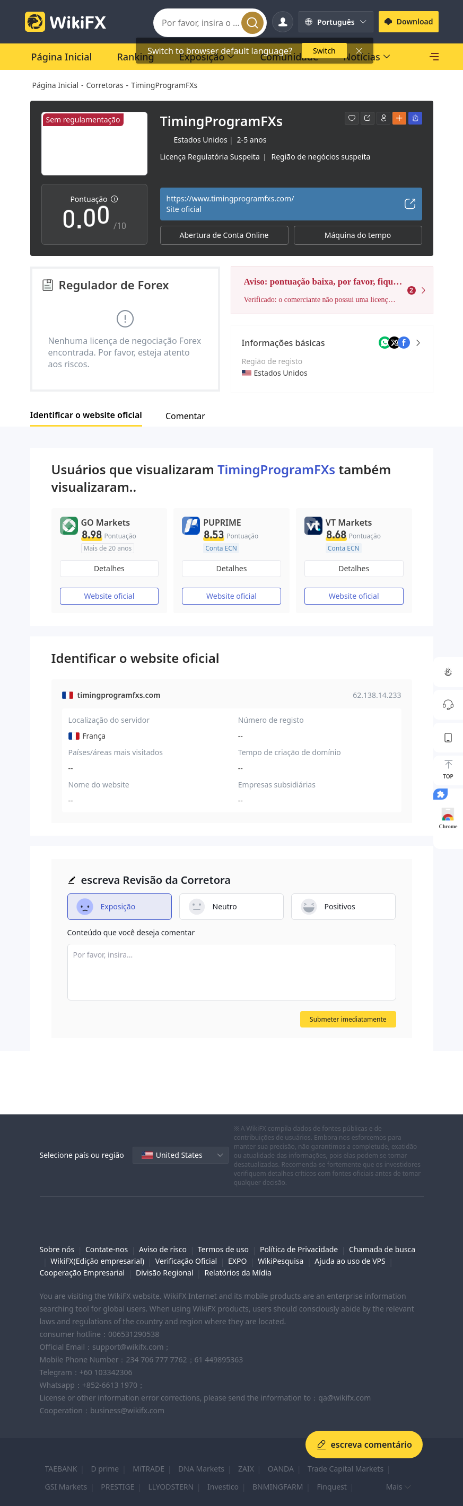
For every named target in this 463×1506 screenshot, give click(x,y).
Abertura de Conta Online (224, 235)
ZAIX (246, 1469)
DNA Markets (201, 1469)
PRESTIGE (117, 1487)
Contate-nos (106, 1249)
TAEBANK (61, 1469)
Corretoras (105, 85)
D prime (105, 1469)
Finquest (331, 1487)
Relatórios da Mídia (237, 1273)
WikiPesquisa (280, 1261)
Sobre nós (57, 1249)
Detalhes (109, 568)
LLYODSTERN (171, 1487)
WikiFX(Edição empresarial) (97, 1261)
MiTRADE (148, 1469)
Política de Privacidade (299, 1249)
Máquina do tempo (358, 235)
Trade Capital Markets (345, 1469)
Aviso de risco (163, 1249)
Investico (223, 1487)
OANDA (281, 1469)
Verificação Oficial (186, 1261)
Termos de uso (223, 1249)
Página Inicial (55, 85)
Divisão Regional (165, 1273)
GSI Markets (66, 1487)
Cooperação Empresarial (82, 1273)
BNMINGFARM (277, 1487)
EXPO (237, 1261)
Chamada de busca (382, 1249)
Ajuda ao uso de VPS (350, 1261)
